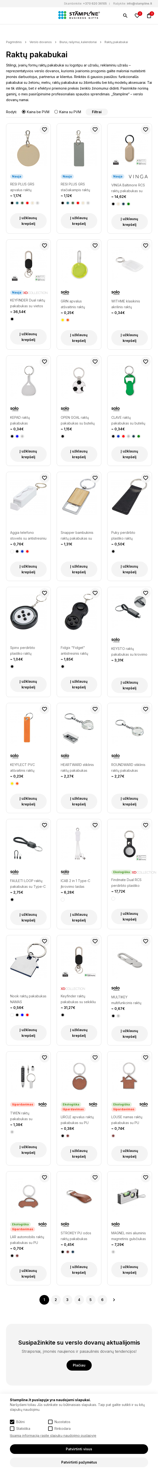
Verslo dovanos (41, 42)
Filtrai (97, 112)
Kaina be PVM (36, 112)
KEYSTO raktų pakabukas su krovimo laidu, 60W (129, 652)
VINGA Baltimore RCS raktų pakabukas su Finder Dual (128, 188)
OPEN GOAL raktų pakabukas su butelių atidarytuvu (78, 420)
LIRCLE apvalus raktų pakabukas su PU (77, 1120)
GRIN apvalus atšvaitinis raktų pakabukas (73, 304)
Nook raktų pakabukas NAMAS (28, 999)
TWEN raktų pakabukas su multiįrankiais (21, 1116)
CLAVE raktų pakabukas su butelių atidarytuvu (128, 420)
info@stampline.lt (139, 3)
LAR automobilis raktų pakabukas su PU (27, 1240)
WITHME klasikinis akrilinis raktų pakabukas (125, 304)
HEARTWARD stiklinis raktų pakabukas (77, 767)
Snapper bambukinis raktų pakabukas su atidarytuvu (77, 535)
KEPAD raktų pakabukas (20, 420)
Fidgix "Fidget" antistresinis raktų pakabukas (74, 651)
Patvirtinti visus (79, 1449)
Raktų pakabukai (116, 42)
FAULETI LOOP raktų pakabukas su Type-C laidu (28, 884)
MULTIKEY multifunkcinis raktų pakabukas (126, 1000)
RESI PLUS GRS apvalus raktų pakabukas (22, 187)
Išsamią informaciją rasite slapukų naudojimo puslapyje (53, 1435)
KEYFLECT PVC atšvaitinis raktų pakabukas (22, 768)
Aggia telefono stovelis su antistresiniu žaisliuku (28, 535)
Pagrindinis (14, 42)
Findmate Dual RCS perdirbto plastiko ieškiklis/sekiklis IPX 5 (128, 883)
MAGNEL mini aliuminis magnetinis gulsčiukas (128, 1236)
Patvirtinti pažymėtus (79, 1462)
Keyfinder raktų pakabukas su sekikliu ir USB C (78, 999)
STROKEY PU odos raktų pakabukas (76, 1236)
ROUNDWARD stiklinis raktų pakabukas (128, 767)
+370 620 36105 (95, 3)
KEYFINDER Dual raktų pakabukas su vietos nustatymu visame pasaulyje (27, 303)
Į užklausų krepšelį (28, 221)
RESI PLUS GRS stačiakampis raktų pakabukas (75, 187)
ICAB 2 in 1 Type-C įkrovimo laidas (75, 884)
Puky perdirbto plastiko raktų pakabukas (123, 535)
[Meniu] (9, 16)
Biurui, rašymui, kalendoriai (78, 42)
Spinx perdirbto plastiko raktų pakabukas (22, 651)
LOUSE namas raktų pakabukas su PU (126, 1120)
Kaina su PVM (68, 112)
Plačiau (79, 1365)
